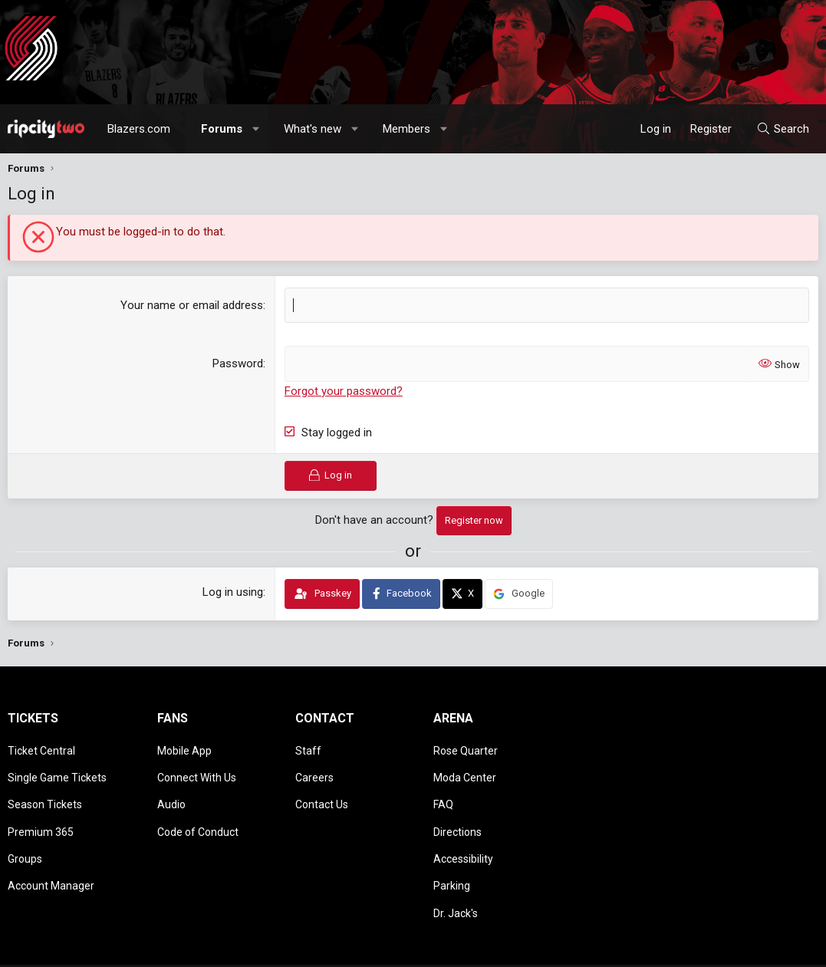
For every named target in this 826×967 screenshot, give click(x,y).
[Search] (782, 128)
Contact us (553, 947)
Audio (171, 791)
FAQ (443, 791)
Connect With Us (196, 769)
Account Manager (51, 857)
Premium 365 (41, 813)
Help (745, 947)
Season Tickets (45, 791)
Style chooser (468, 947)
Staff (308, 747)
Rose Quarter (465, 747)
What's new (312, 129)
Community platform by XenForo (135, 947)
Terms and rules (622, 947)
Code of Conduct (198, 813)
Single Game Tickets (57, 769)
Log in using (232, 591)
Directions (457, 813)
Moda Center (464, 769)
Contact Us (321, 791)
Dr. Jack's (455, 879)
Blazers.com (138, 129)
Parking (451, 857)
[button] (256, 128)
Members (406, 129)
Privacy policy (696, 947)
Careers (314, 769)
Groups (25, 835)
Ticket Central (41, 747)
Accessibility (463, 835)
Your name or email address (191, 305)
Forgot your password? (344, 390)
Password (237, 363)
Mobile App (184, 747)
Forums (221, 129)
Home (777, 947)
